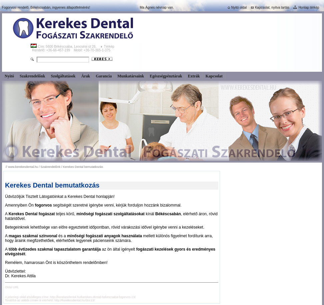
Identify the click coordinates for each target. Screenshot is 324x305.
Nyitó (9, 76)
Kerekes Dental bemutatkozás (83, 167)
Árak (85, 76)
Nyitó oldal (236, 7)
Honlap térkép (305, 7)
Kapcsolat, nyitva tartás (269, 7)
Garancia (104, 76)
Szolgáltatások (63, 76)
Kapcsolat (214, 76)
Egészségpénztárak (166, 76)
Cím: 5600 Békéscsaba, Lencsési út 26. (64, 46)
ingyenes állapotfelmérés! (71, 7)
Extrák (194, 76)
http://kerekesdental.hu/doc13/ (75, 300)
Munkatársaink (130, 76)
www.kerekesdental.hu (23, 167)
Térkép (109, 46)
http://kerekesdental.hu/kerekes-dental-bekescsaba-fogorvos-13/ (93, 297)
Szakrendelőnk (32, 76)
